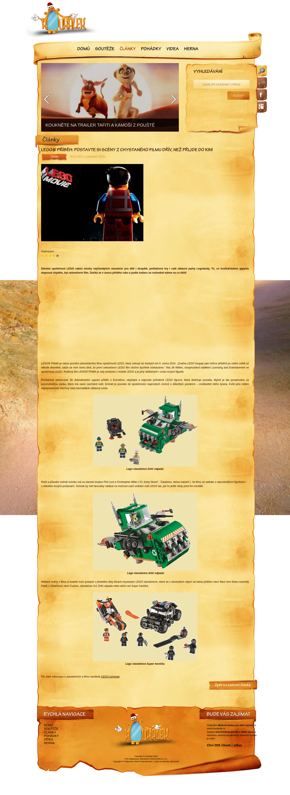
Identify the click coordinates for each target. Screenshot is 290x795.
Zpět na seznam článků (233, 685)
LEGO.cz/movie (110, 676)
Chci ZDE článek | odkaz (224, 745)
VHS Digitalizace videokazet (136, 759)
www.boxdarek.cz (216, 728)
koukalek (149, 756)
